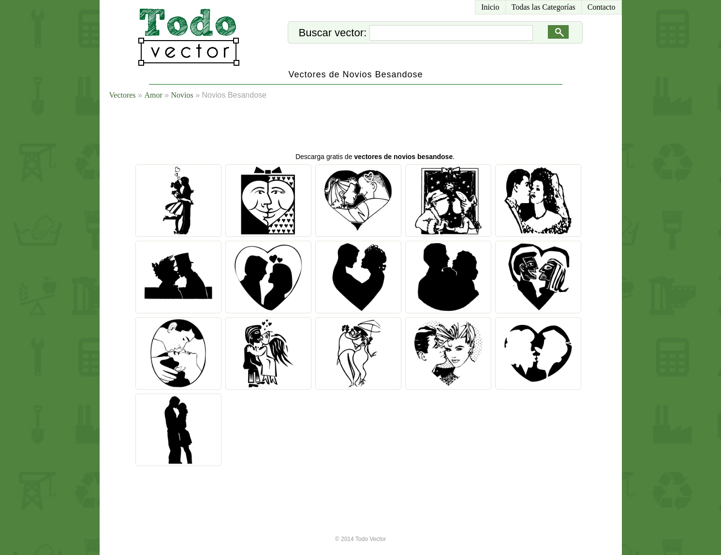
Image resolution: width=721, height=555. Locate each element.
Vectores (122, 95)
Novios (182, 95)
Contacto (602, 7)
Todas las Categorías (543, 7)
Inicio (490, 7)
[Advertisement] (372, 128)
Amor (153, 95)
